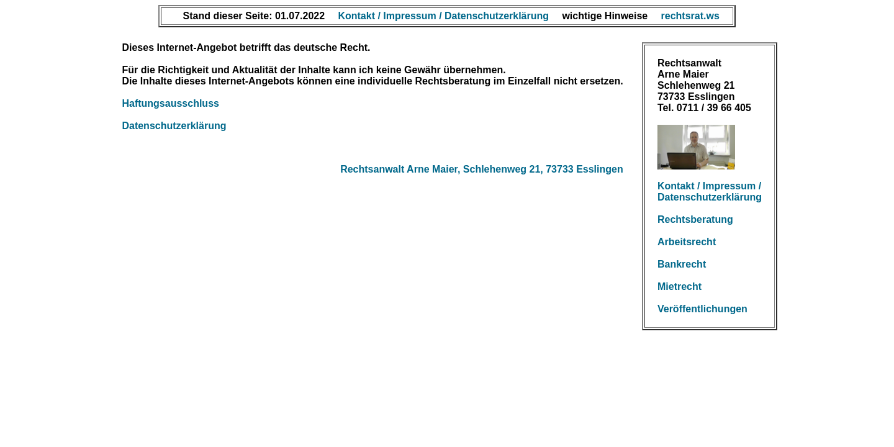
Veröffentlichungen (702, 309)
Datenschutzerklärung (174, 125)
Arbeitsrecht (686, 242)
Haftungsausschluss (170, 103)
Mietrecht (679, 286)
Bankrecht (681, 264)
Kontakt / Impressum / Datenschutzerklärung (709, 191)
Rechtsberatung (695, 219)
